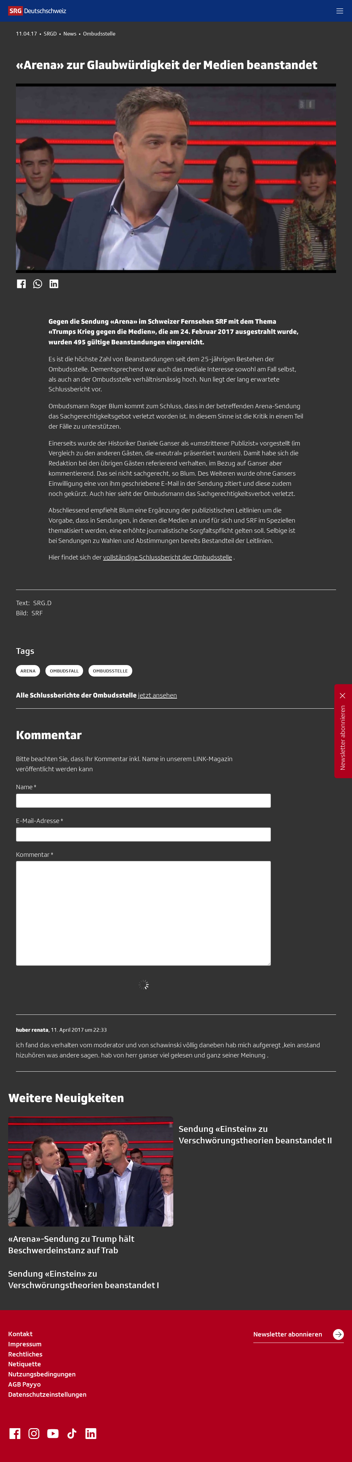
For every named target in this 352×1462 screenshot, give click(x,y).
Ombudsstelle (99, 34)
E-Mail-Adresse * (39, 820)
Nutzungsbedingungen (42, 1374)
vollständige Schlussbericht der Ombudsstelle (167, 557)
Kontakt (20, 1334)
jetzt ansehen (157, 695)
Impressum (25, 1344)
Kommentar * (34, 854)
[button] (340, 11)
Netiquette (24, 1364)
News (69, 34)
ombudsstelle (110, 670)
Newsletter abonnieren (298, 1334)
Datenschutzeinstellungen (47, 1394)
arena (28, 670)
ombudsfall (64, 670)
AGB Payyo (24, 1384)
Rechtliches (25, 1354)
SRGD (50, 34)
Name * (26, 787)
